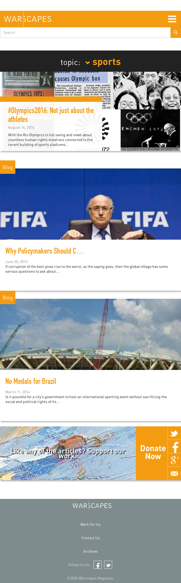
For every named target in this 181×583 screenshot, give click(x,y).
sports (103, 61)
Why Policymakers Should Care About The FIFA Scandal (74, 252)
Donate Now (153, 452)
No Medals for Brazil (30, 382)
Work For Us (90, 524)
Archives (90, 551)
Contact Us (90, 537)
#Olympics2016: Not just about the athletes (51, 115)
